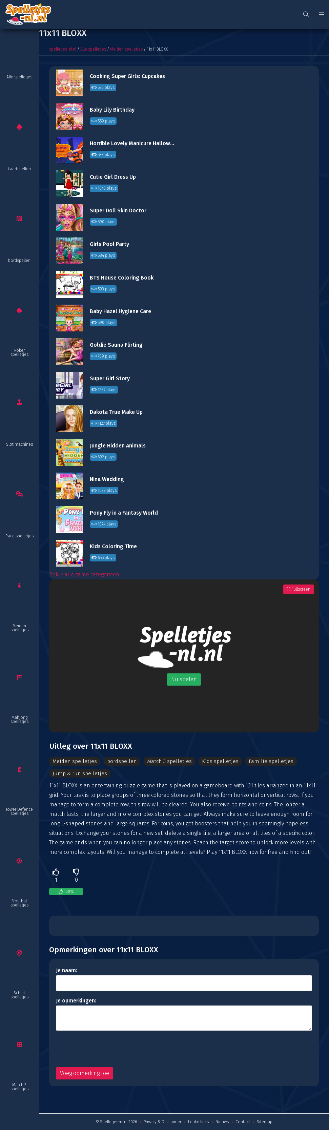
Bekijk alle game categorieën (84, 574)
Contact (242, 1121)
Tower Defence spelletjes (19, 811)
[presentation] (107, 1049)
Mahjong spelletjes (19, 719)
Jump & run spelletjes (80, 773)
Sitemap (264, 1121)
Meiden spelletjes (19, 628)
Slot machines (19, 444)
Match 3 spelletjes (19, 1087)
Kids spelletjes (220, 761)
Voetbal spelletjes (19, 903)
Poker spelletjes (19, 352)
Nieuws (222, 1121)
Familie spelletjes (269, 761)
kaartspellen (19, 169)
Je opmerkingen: (76, 1000)
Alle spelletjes (19, 77)
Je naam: (66, 970)
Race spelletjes (19, 536)
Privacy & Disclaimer (162, 1121)
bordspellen (19, 260)
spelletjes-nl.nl (62, 49)
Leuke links (198, 1121)
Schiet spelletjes (19, 995)
